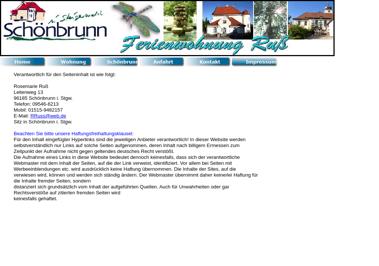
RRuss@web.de (48, 116)
